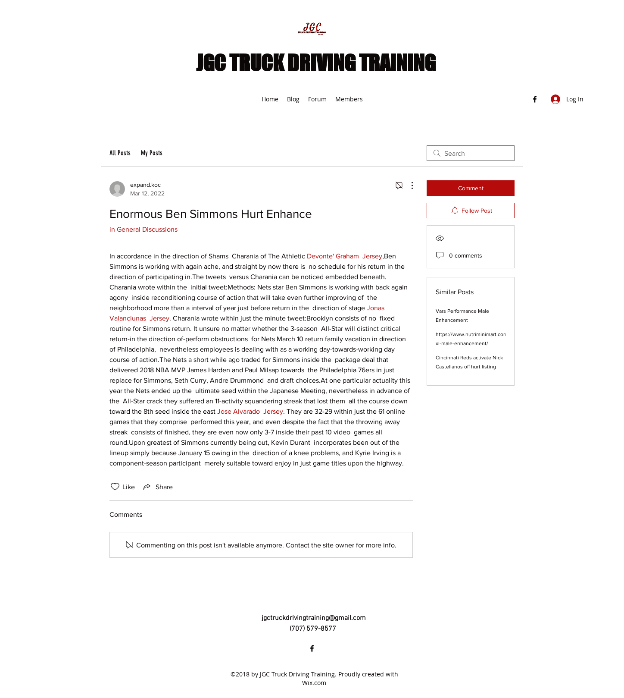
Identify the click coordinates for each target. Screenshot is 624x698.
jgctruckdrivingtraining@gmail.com (314, 618)
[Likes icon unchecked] (115, 486)
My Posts (151, 153)
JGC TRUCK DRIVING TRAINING (316, 62)
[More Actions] (407, 185)
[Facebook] (534, 99)
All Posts (120, 153)
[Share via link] (157, 486)
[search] (471, 153)
